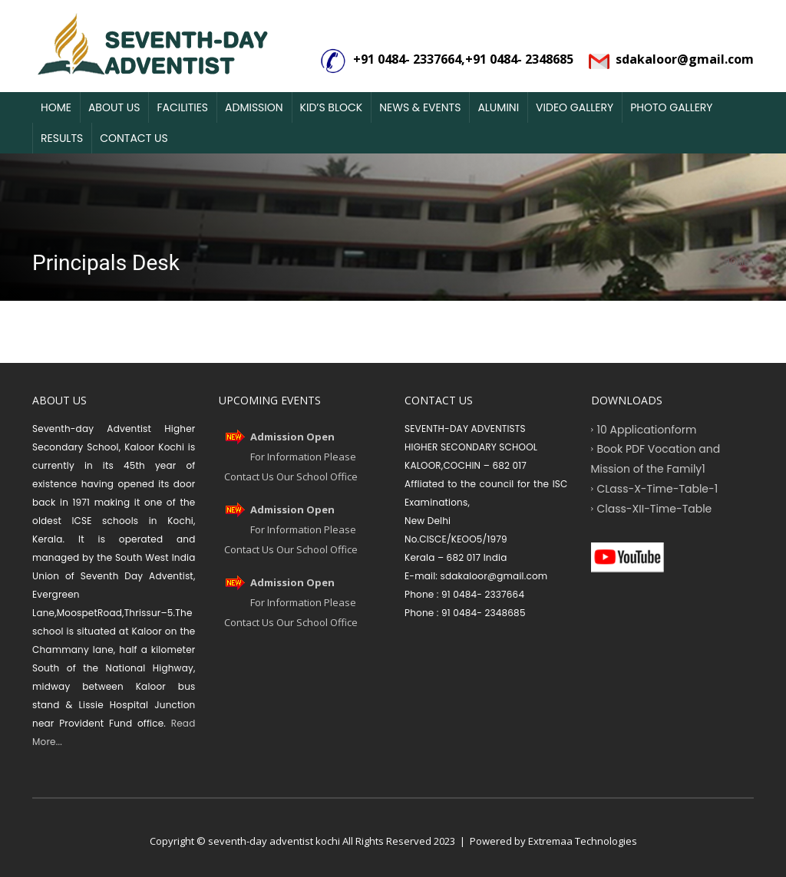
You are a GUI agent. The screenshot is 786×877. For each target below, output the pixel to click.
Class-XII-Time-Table (654, 508)
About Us (114, 107)
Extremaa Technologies (582, 841)
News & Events (420, 107)
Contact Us (133, 138)
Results (62, 138)
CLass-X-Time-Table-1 (657, 488)
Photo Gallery (671, 107)
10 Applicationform (647, 429)
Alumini (498, 107)
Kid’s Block (331, 107)
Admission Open (292, 436)
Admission (254, 107)
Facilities (182, 107)
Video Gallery (574, 107)
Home (56, 107)
